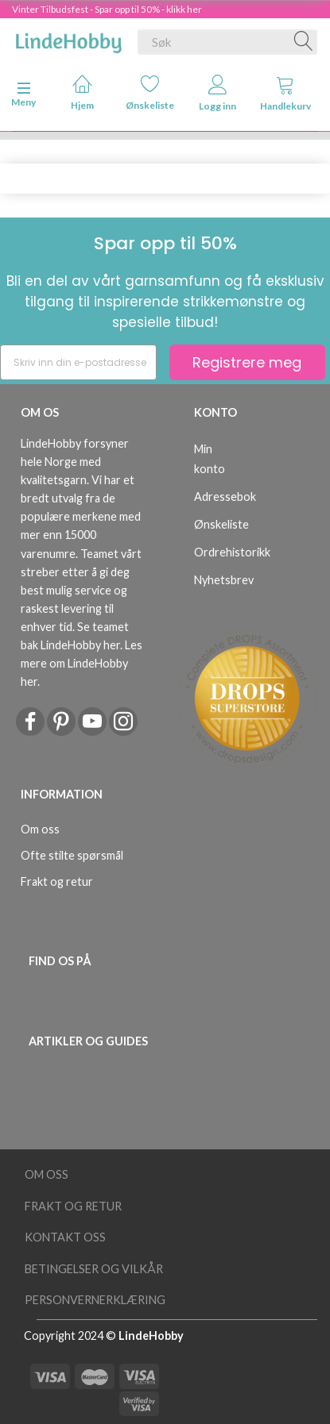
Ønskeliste (150, 92)
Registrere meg (246, 362)
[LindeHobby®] (68, 38)
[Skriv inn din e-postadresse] (78, 362)
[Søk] (303, 42)
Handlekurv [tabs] (285, 93)
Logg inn (217, 93)
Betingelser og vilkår (94, 1269)
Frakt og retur (57, 881)
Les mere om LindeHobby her (81, 663)
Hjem (82, 92)
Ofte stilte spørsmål (72, 855)
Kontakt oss (65, 1237)
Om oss (40, 829)
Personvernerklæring (95, 1300)
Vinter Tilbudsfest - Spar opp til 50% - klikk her (107, 9)
